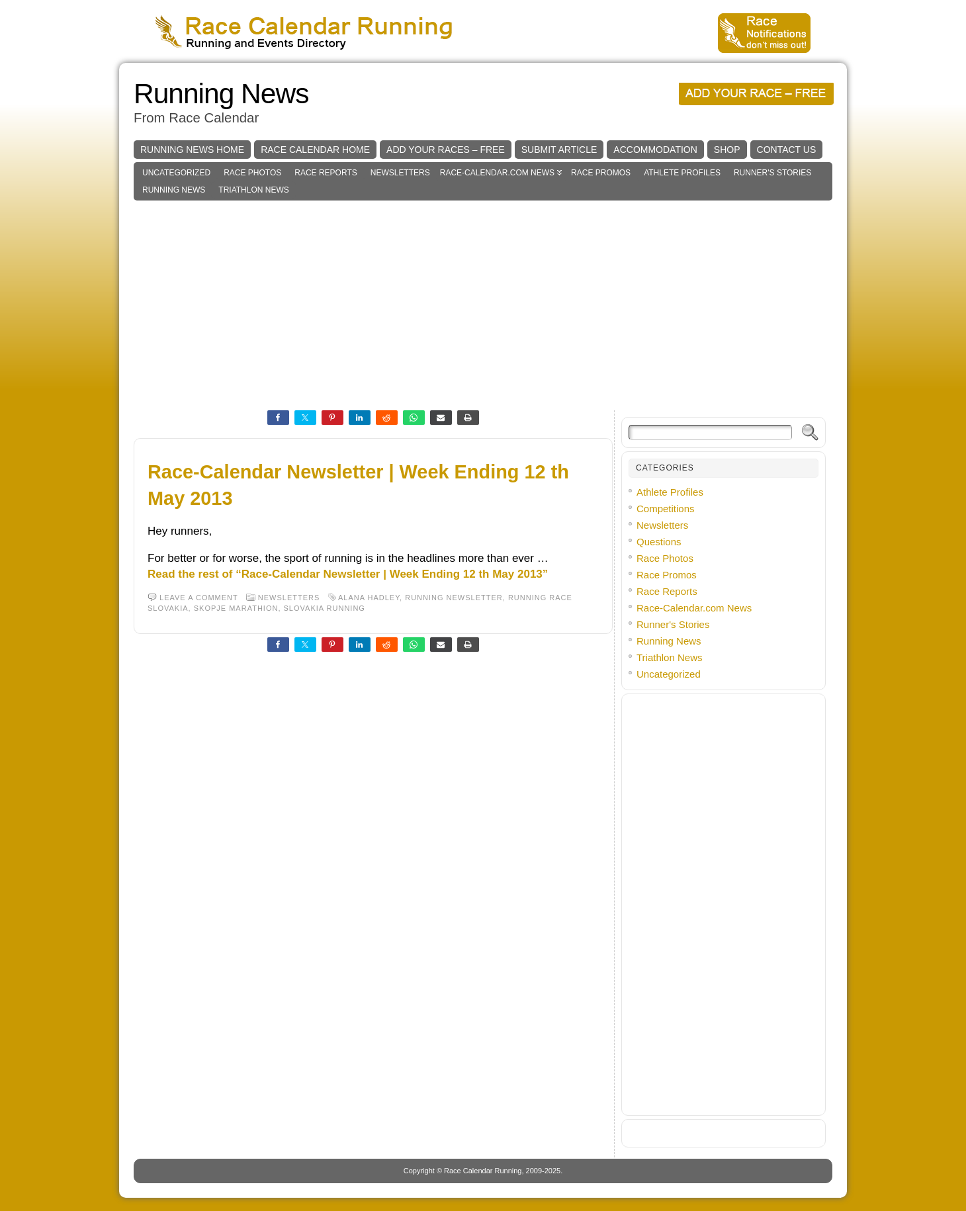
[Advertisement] (483, 299)
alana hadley (369, 598)
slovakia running (324, 608)
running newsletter (454, 598)
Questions (659, 541)
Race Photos (252, 172)
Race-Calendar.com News (497, 172)
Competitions (666, 508)
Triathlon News (253, 190)
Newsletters (400, 172)
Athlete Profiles (682, 172)
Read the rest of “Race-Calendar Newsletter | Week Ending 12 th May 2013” (348, 574)
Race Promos (601, 172)
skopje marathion (236, 608)
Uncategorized (176, 172)
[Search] (710, 432)
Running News (221, 93)
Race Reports (325, 172)
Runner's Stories (772, 172)
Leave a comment (198, 598)
